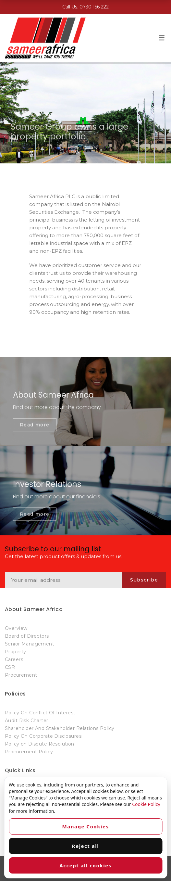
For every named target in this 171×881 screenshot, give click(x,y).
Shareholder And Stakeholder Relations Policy (59, 728)
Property (15, 652)
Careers (14, 659)
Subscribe (144, 580)
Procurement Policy (29, 752)
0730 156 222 (94, 7)
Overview (16, 628)
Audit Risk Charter (26, 720)
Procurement (21, 675)
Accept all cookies (85, 865)
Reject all (85, 846)
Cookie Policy (146, 804)
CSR (10, 667)
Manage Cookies (85, 826)
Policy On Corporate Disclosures (43, 736)
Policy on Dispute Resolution (39, 744)
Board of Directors (27, 636)
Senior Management (29, 644)
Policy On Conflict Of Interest (40, 713)
